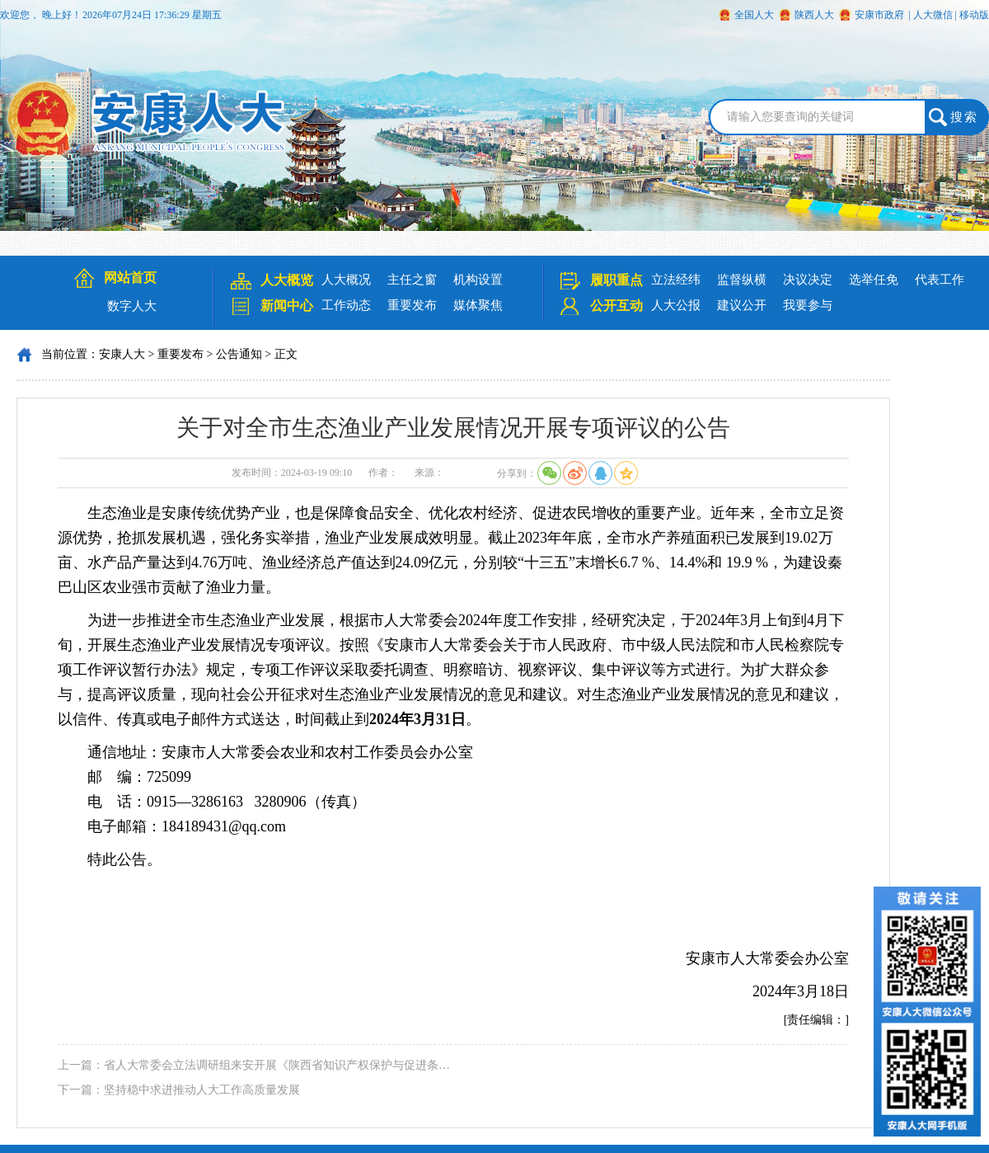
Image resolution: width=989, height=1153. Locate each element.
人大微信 (933, 15)
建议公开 (741, 305)
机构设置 (478, 279)
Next (15, 249)
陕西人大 (814, 15)
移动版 (974, 15)
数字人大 (132, 306)
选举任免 (873, 279)
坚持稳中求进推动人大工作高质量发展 (202, 1090)
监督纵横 (741, 279)
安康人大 (122, 354)
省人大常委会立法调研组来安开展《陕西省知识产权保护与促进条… (277, 1065)
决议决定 (807, 279)
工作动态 (346, 305)
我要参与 (807, 305)
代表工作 (939, 279)
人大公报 (676, 305)
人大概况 (346, 279)
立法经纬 (676, 279)
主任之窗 (412, 279)
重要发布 (412, 305)
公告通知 (239, 354)
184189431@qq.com (224, 826)
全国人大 (754, 15)
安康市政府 (879, 15)
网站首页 (130, 278)
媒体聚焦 (478, 305)
